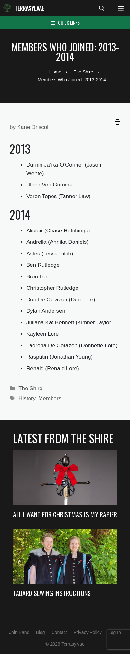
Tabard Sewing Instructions (52, 593)
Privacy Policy (88, 632)
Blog (40, 632)
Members (49, 398)
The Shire (30, 388)
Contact (59, 632)
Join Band (19, 632)
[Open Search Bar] (101, 8)
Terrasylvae (29, 8)
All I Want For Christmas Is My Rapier (65, 514)
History (26, 398)
